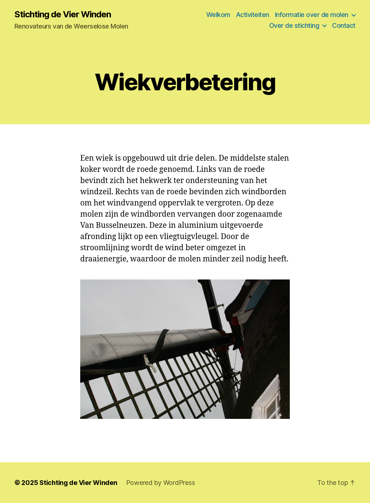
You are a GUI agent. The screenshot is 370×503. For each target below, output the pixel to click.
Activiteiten (252, 14)
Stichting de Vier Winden (62, 14)
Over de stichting (294, 25)
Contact (344, 25)
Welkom (218, 14)
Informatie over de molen (311, 14)
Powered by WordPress (160, 482)
